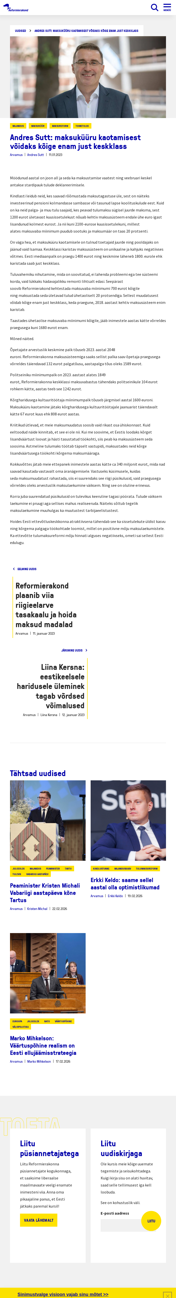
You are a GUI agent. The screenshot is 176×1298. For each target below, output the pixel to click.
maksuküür (38, 126)
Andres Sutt (35, 154)
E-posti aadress (115, 1213)
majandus (18, 126)
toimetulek (82, 126)
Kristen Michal (37, 908)
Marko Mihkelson (39, 1061)
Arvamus (16, 154)
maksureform (60, 126)
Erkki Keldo (115, 895)
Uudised (20, 31)
